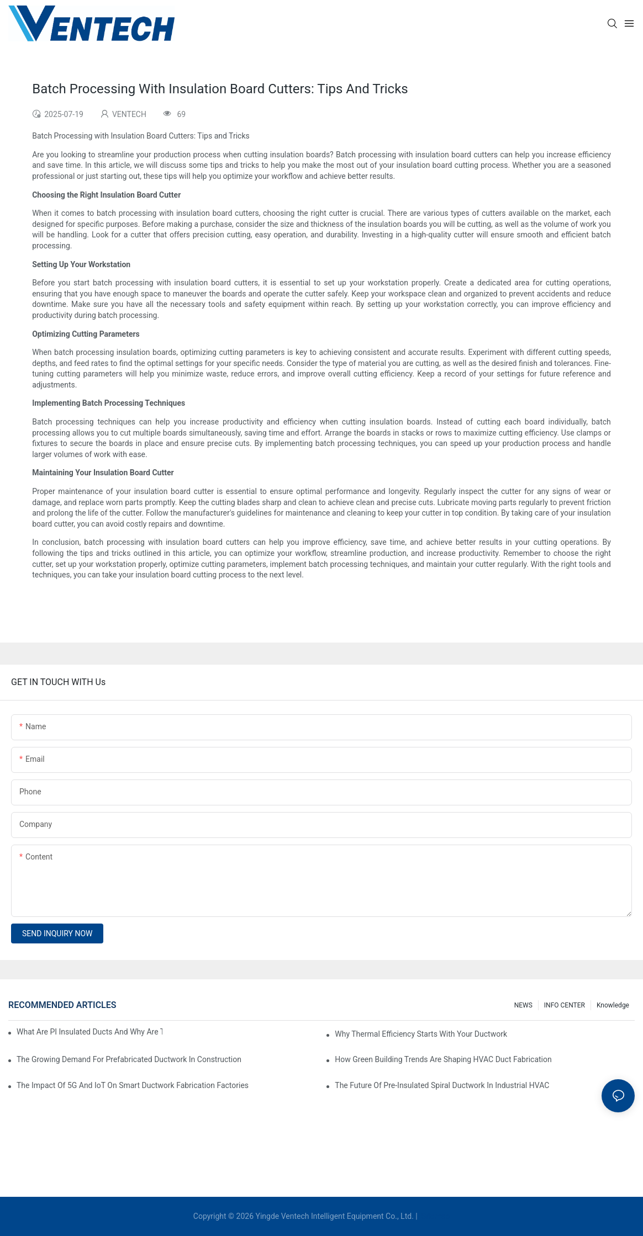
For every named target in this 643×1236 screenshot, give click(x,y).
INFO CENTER (564, 1005)
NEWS (523, 1005)
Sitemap (434, 1216)
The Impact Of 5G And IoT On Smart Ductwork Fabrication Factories (133, 1085)
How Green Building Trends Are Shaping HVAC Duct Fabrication (443, 1059)
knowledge (613, 1005)
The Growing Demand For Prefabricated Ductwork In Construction (129, 1059)
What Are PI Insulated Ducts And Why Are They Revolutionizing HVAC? (89, 1031)
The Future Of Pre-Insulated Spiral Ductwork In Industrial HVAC (442, 1085)
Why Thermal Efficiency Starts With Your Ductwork (421, 1034)
